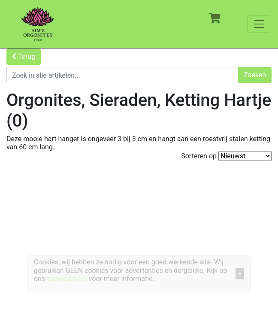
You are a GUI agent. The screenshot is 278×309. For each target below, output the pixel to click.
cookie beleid (67, 279)
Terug (23, 56)
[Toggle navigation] (259, 24)
